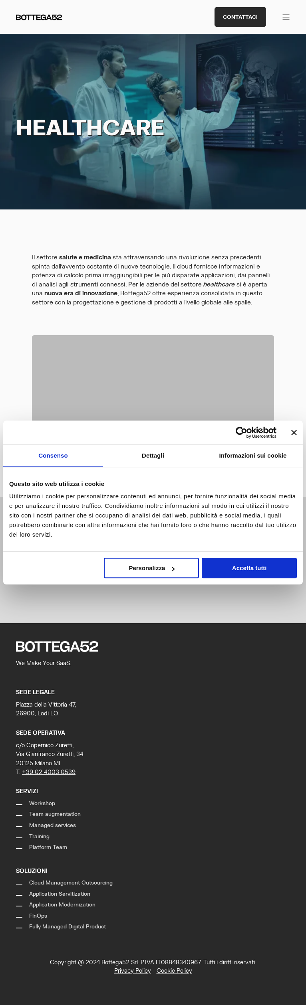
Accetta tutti (249, 568)
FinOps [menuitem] (38, 916)
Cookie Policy (174, 970)
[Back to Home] (39, 17)
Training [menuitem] (39, 836)
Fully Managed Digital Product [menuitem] (67, 927)
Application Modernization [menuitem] (62, 905)
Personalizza (152, 568)
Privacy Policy (132, 970)
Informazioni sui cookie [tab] (253, 455)
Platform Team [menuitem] (48, 847)
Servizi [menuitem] (27, 791)
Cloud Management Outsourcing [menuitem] (71, 883)
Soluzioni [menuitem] (32, 871)
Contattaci (240, 17)
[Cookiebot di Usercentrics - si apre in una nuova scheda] (241, 432)
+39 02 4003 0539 (49, 772)
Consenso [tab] (53, 455)
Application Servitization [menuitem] (59, 894)
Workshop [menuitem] (42, 803)
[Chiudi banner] (294, 432)
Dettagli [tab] (153, 455)
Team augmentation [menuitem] (55, 814)
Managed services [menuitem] (52, 825)
